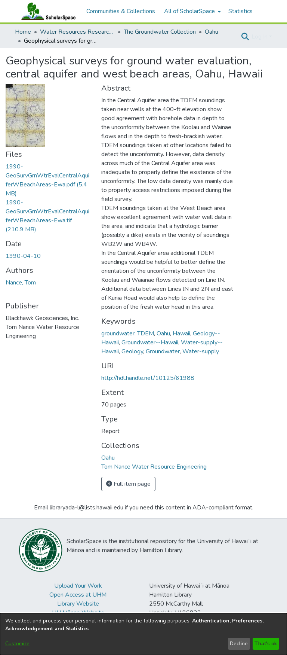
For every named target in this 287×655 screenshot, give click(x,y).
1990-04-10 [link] (23, 256)
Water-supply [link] (200, 351)
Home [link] (23, 32)
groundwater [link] (118, 333)
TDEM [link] (145, 333)
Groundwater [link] (163, 351)
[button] (245, 36)
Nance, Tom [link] (21, 282)
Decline (239, 643)
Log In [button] (260, 37)
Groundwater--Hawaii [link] (149, 342)
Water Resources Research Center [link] (77, 32)
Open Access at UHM (78, 595)
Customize (17, 643)
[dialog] (143, 634)
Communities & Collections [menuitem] (120, 11)
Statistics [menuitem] (240, 11)
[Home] (47, 11)
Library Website (78, 604)
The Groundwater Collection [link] (160, 32)
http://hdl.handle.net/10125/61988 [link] (147, 378)
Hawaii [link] (181, 333)
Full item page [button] (128, 484)
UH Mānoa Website (78, 613)
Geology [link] (132, 351)
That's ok (265, 643)
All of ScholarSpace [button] (189, 11)
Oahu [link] (211, 32)
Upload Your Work (78, 586)
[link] (108, 458)
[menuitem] (192, 11)
